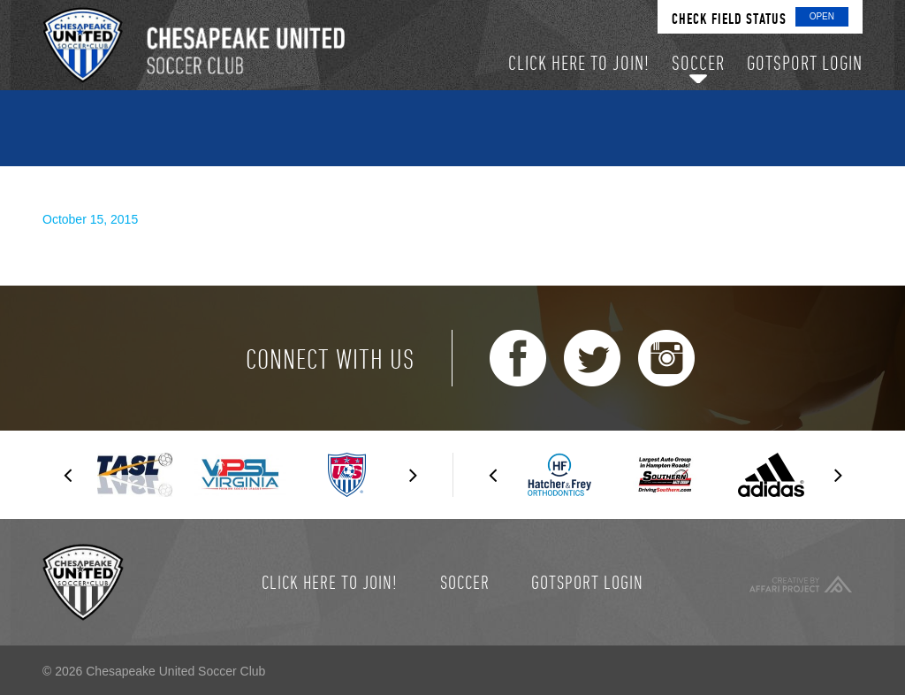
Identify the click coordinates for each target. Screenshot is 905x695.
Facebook (518, 358)
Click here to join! (330, 581)
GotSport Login (587, 581)
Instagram (666, 358)
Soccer (465, 581)
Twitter (592, 358)
